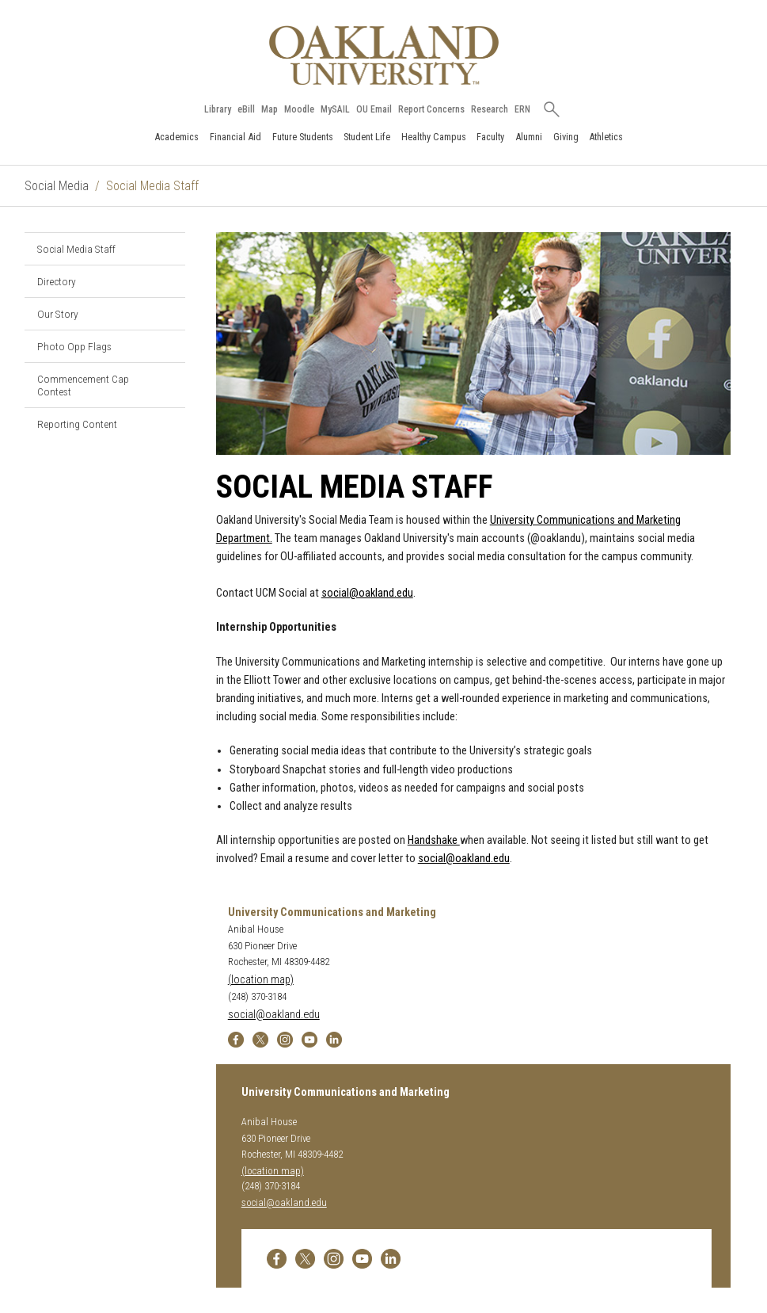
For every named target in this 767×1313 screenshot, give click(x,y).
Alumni (528, 137)
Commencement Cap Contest (83, 385)
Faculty (490, 137)
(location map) (261, 980)
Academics (176, 137)
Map (269, 109)
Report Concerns (431, 109)
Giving (566, 137)
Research (489, 109)
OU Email (374, 109)
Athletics (606, 137)
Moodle (299, 109)
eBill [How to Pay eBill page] (246, 109)
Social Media (57, 185)
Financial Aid (235, 137)
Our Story (57, 313)
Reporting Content (77, 424)
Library (217, 109)
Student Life (367, 137)
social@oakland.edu (367, 593)
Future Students (302, 137)
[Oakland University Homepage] (384, 55)
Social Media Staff (76, 248)
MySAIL (335, 109)
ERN (522, 109)
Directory (56, 281)
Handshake (434, 840)
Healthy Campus (433, 137)
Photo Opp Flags (74, 346)
